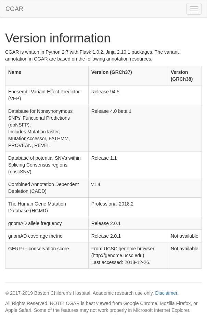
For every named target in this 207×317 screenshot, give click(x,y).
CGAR (14, 8)
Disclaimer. (166, 293)
